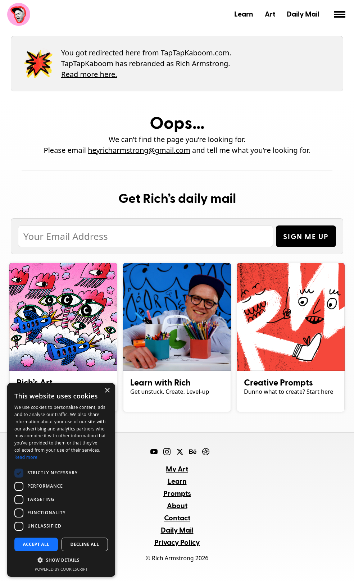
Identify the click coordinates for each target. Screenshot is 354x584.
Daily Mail (303, 13)
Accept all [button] (36, 544)
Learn (243, 13)
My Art (177, 468)
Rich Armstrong (18, 14)
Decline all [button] (85, 544)
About (177, 505)
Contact (177, 517)
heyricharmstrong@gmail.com (139, 150)
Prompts (177, 493)
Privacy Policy (177, 542)
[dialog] (61, 480)
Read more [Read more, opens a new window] (25, 457)
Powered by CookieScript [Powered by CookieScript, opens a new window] (61, 569)
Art (270, 13)
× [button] (107, 390)
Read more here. (89, 74)
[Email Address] (145, 236)
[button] (61, 560)
